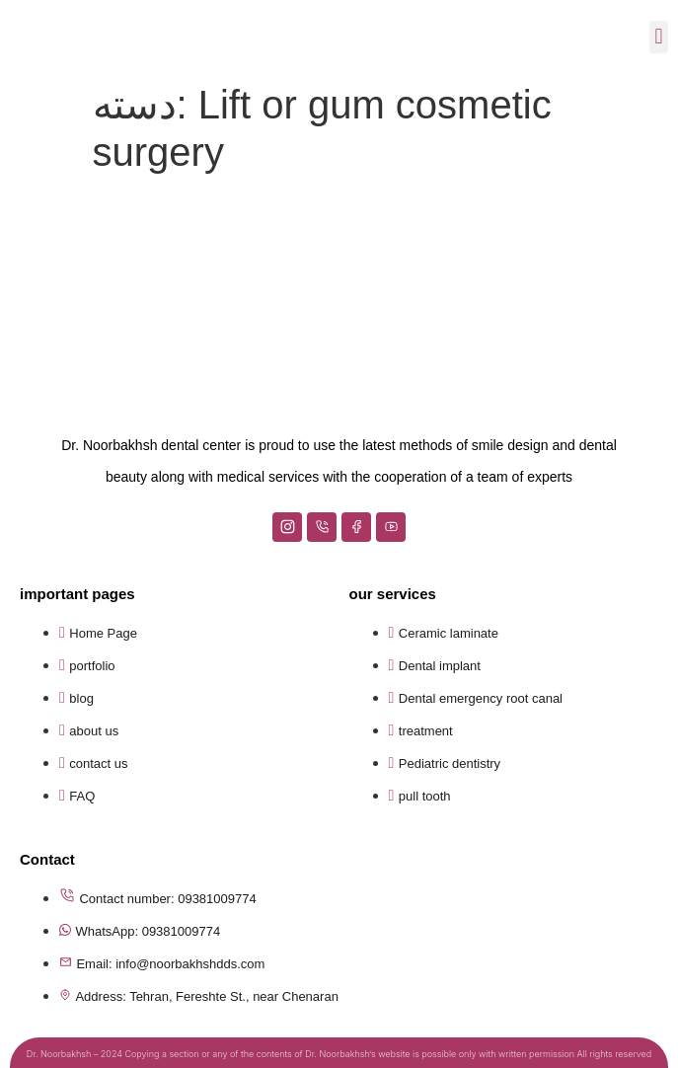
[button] (658, 37)
